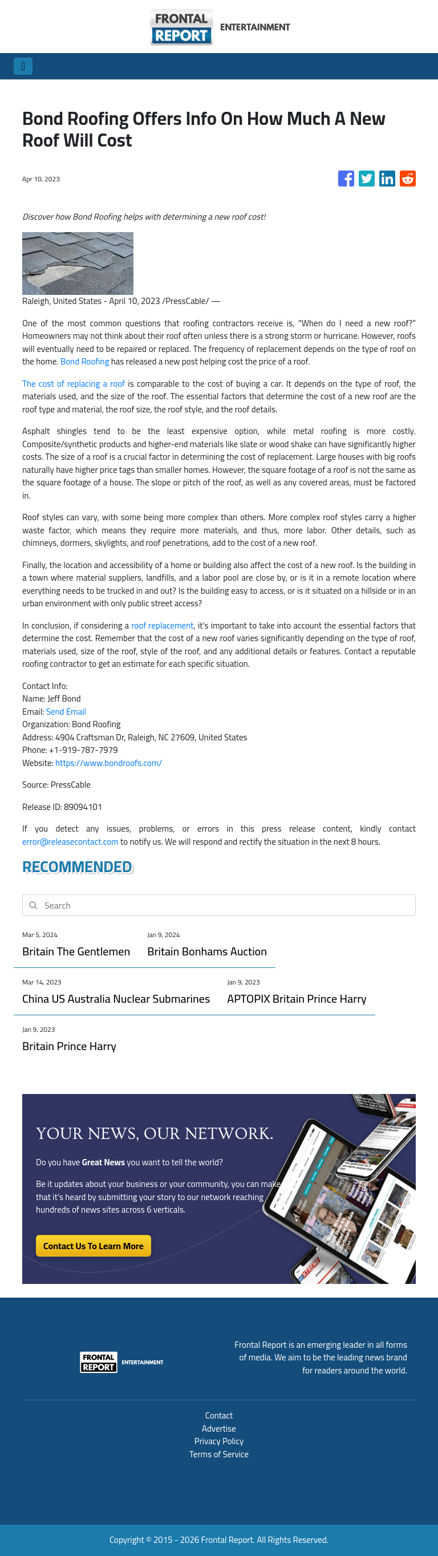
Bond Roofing (85, 361)
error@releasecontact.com (70, 841)
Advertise (219, 1428)
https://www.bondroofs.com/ (108, 763)
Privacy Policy (219, 1441)
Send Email (66, 711)
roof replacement (162, 625)
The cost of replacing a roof (73, 383)
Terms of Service (219, 1454)
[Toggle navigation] (23, 66)
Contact (219, 1415)
